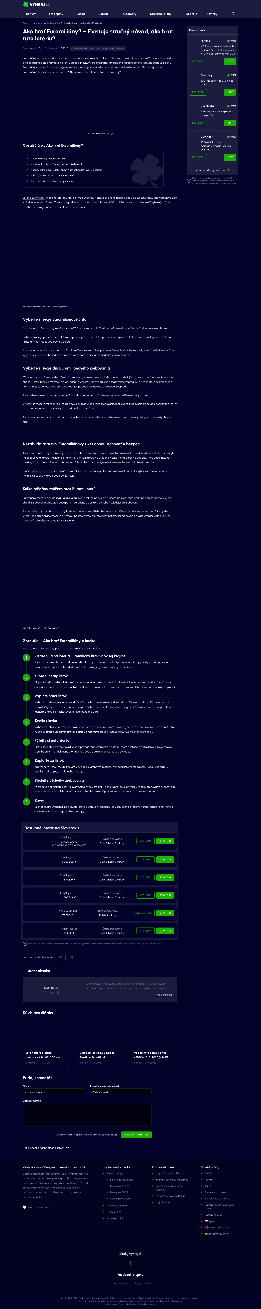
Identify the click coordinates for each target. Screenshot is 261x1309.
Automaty (127, 13)
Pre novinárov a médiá (217, 1198)
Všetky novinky (107, 48)
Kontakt (209, 1179)
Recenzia (198, 61)
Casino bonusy (114, 1173)
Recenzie (189, 13)
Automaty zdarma (117, 1205)
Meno (26, 1086)
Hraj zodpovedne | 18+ (168, 1173)
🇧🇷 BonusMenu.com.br (217, 1233)
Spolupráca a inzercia (217, 1192)
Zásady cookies (213, 1214)
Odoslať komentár (136, 1134)
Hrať (230, 61)
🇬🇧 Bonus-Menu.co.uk (216, 1227)
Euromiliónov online (42, 471)
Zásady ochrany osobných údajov (219, 1206)
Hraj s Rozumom (164, 1202)
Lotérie (102, 13)
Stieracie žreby (158, 13)
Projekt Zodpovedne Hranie (170, 1195)
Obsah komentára (32, 1100)
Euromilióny (120, 48)
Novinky (212, 13)
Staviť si (165, 841)
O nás (208, 1173)
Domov (26, 23)
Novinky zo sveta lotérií (90, 48)
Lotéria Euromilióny (34, 197)
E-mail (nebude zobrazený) (104, 1086)
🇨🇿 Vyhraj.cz (212, 1221)
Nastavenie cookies (38, 1206)
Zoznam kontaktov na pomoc (172, 1179)
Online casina (114, 1211)
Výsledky (145, 841)
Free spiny (54, 13)
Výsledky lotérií (115, 1218)
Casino (79, 13)
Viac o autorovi (163, 994)
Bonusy (29, 13)
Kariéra (208, 1185)
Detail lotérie (143, 913)
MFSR (40, 1197)
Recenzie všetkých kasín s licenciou (169, 1187)
